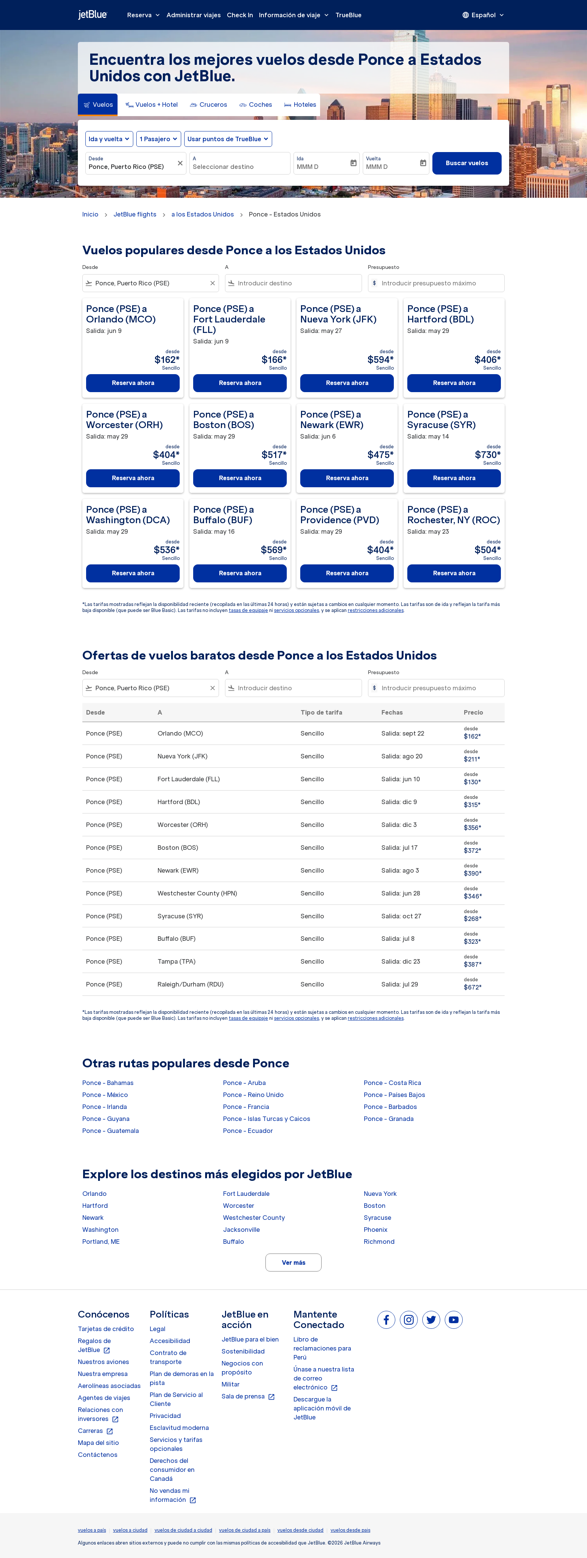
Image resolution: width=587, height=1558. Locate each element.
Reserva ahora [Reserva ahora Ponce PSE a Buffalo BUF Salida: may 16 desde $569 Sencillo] (240, 573)
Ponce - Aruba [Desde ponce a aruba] (244, 1082)
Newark (93, 1217)
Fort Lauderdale (246, 1193)
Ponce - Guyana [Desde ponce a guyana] (106, 1118)
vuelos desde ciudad (300, 1530)
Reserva (145, 14)
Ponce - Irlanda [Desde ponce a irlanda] (104, 1106)
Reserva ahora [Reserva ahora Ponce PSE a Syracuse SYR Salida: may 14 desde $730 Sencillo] (454, 478)
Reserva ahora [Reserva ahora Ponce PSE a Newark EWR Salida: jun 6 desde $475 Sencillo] (347, 478)
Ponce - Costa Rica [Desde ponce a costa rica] (392, 1082)
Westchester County (254, 1217)
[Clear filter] (212, 283)
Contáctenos (98, 1454)
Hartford (95, 1205)
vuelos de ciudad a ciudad (183, 1530)
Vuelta (373, 158)
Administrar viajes (194, 15)
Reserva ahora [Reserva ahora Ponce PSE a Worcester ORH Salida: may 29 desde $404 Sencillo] (133, 478)
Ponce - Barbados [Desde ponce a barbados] (390, 1106)
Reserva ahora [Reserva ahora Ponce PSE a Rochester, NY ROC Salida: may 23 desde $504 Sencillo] (454, 573)
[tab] (98, 105)
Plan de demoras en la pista (182, 1378)
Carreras (95, 1431)
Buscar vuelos (467, 163)
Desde (96, 158)
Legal (157, 1329)
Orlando (94, 1193)
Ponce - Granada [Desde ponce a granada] (389, 1118)
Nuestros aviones (103, 1361)
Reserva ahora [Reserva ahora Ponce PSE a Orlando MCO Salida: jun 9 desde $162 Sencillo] (133, 383)
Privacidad (165, 1415)
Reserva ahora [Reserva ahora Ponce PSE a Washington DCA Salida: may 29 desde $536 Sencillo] (133, 573)
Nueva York (380, 1193)
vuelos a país (92, 1530)
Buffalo (233, 1241)
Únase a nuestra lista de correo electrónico (324, 1378)
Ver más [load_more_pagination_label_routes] (293, 1262)
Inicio (90, 214)
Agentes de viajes (104, 1397)
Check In (240, 15)
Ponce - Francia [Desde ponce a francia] (246, 1106)
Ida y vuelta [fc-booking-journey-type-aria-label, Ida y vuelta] (105, 139)
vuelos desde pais (350, 1530)
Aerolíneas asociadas (109, 1385)
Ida (300, 158)
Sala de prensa (248, 1396)
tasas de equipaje (248, 610)
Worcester (238, 1205)
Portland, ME (101, 1241)
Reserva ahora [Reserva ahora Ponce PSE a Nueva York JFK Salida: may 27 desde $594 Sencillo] (347, 383)
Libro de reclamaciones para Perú (322, 1348)
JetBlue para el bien (250, 1339)
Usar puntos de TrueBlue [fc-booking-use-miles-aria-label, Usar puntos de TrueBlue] (224, 139)
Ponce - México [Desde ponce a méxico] (105, 1094)
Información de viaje (295, 14)
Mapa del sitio (98, 1442)
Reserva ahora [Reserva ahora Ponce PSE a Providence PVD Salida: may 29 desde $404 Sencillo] (347, 573)
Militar (231, 1384)
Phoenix (375, 1229)
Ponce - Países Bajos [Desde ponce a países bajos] (394, 1094)
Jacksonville (241, 1229)
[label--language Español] (484, 14)
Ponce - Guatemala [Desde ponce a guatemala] (110, 1130)
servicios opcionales (296, 610)
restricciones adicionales (376, 610)
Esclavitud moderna (179, 1427)
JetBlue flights (134, 214)
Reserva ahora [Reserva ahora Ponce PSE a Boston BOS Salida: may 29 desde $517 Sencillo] (240, 478)
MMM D (308, 166)
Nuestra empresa (103, 1373)
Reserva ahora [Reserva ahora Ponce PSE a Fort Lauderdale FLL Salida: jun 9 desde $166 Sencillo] (240, 383)
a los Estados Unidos (202, 214)
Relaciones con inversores (100, 1414)
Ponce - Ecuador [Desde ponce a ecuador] (248, 1130)
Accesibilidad (170, 1341)
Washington (100, 1229)
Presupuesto (383, 267)
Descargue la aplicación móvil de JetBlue (322, 1408)
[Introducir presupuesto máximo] (439, 283)
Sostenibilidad (243, 1351)
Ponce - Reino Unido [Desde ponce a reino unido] (253, 1094)
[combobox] (132, 166)
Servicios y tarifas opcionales (176, 1444)
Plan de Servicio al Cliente (176, 1399)
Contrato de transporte (168, 1357)
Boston (375, 1205)
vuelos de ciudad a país (244, 1530)
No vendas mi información (173, 1495)
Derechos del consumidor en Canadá (172, 1469)
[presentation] (484, 14)
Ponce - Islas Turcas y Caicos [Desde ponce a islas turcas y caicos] (266, 1118)
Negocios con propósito (242, 1368)
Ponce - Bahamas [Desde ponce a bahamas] (108, 1082)
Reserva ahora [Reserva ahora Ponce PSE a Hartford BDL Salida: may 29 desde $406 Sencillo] (454, 383)
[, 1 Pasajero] (155, 138)
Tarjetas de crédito (106, 1329)
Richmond (379, 1241)
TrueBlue (348, 15)
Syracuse (377, 1217)
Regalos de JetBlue (94, 1345)
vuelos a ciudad (130, 1530)
